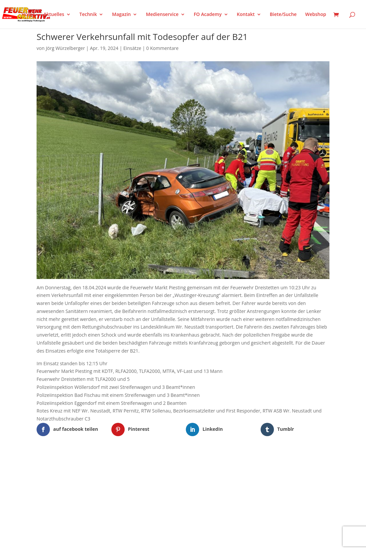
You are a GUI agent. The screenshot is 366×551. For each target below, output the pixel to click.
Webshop (315, 14)
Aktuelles (54, 14)
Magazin (121, 14)
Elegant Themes (70, 464)
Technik (88, 14)
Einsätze (132, 48)
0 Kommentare (162, 48)
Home (28, 14)
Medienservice (162, 14)
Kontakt (246, 14)
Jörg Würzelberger (65, 48)
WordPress (114, 464)
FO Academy (208, 14)
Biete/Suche (283, 14)
